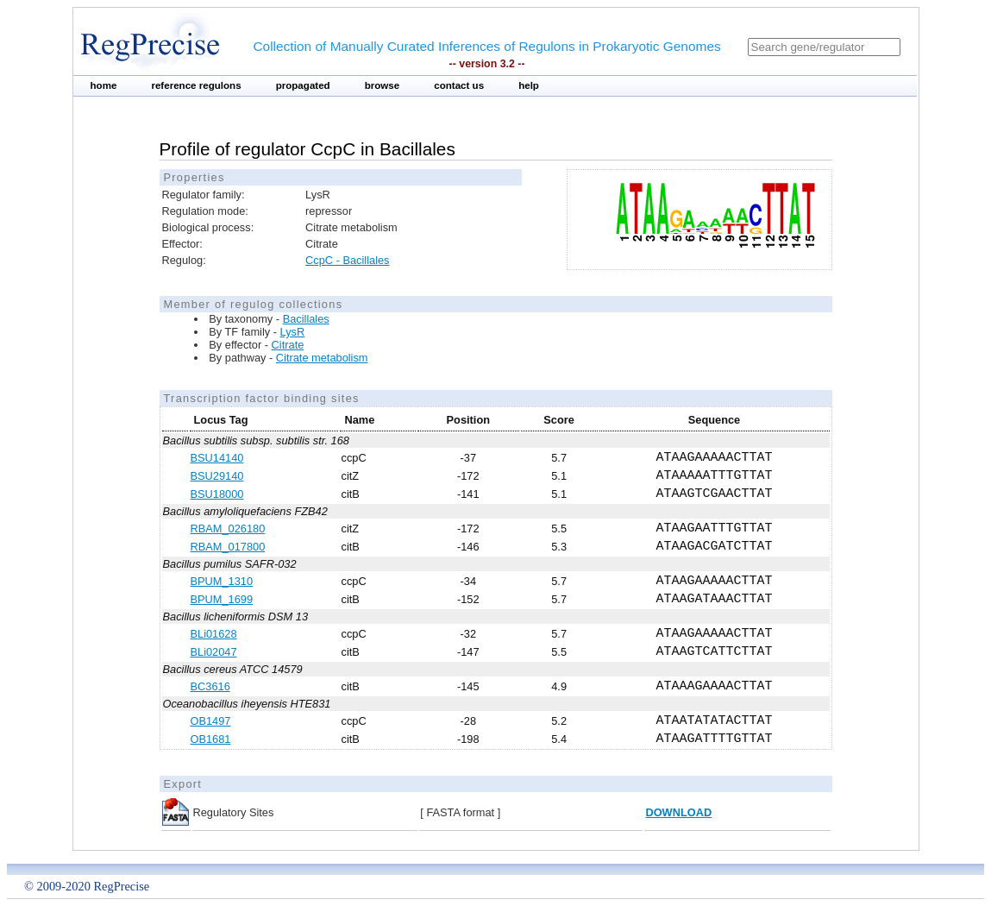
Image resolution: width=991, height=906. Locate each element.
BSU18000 (217, 494)
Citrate (288, 344)
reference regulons (196, 85)
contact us (459, 85)
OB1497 (211, 720)
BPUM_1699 (222, 599)
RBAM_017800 (228, 546)
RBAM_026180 (228, 528)
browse (382, 85)
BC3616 (210, 686)
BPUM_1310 (222, 581)
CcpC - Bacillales (347, 260)
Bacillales (306, 318)
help (528, 85)
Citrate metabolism (322, 357)
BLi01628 (214, 633)
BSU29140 (217, 475)
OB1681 (211, 739)
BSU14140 (217, 457)
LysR (292, 331)
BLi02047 (214, 651)
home (104, 85)
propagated (303, 85)
